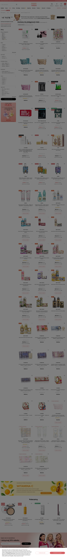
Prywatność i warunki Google (11, 553)
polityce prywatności (9, 552)
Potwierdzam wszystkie (57, 552)
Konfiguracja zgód (42, 552)
